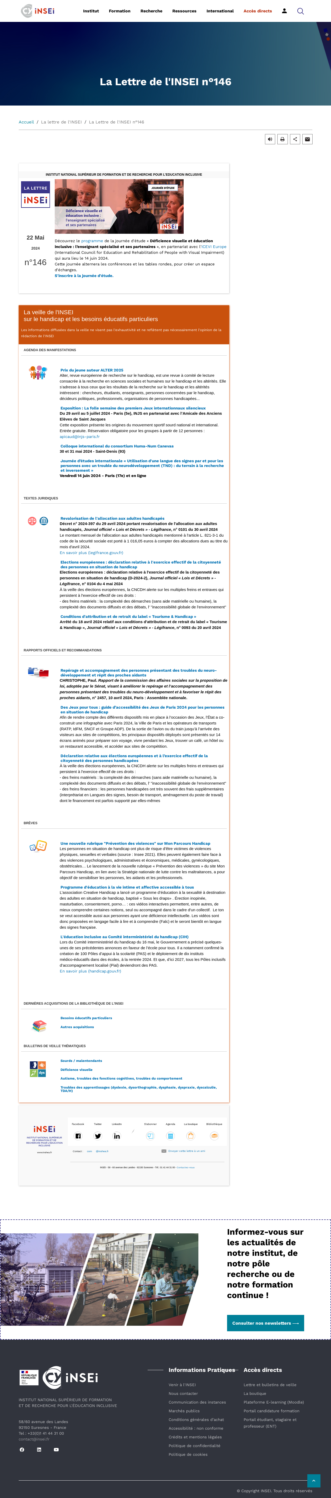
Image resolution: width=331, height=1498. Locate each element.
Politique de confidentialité (194, 1445)
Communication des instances (197, 1402)
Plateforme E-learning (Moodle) (274, 1402)
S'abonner (150, 1124)
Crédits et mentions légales (195, 1437)
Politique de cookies (188, 1454)
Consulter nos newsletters (265, 1323)
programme (92, 240)
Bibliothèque (214, 1124)
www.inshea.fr (44, 1152)
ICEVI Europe (214, 246)
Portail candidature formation (271, 1411)
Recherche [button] (151, 10)
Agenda (170, 1124)
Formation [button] (120, 10)
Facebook (78, 1124)
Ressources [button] (184, 10)
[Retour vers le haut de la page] (313, 1480)
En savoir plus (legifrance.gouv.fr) (91, 552)
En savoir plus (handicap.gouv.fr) (90, 971)
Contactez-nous (185, 1167)
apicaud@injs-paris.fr (80, 436)
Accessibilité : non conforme (196, 1428)
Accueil (26, 122)
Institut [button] (91, 10)
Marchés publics (184, 1411)
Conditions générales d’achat (196, 1419)
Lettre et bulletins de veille (270, 1384)
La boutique (255, 1393)
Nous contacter (183, 1393)
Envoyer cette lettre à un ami (186, 1150)
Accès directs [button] (258, 10)
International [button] (220, 10)
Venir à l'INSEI (182, 1384)
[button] (300, 11)
